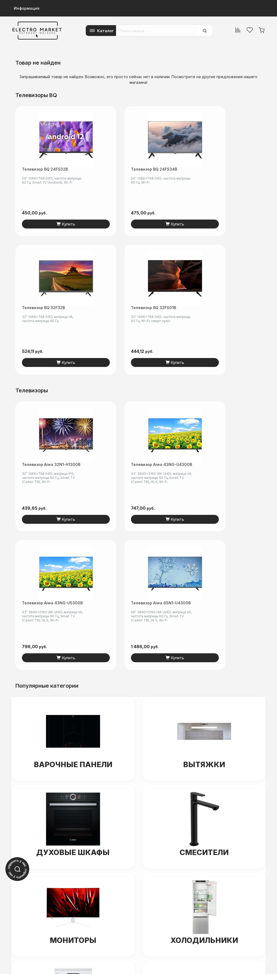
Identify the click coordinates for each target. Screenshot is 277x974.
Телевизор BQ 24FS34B (101, 171)
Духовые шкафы (73, 575)
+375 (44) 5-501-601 (30, 908)
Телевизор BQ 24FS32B (36, 171)
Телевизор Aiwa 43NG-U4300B (103, 328)
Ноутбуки (204, 756)
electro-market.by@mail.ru (68, 866)
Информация (26, 8)
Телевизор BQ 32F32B (174, 169)
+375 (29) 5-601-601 (30, 903)
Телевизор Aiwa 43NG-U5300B (168, 328)
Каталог (105, 30)
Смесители (204, 575)
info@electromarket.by (33, 914)
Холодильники (204, 663)
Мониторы (73, 663)
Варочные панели (73, 487)
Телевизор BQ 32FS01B (232, 171)
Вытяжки (204, 487)
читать (76, 876)
